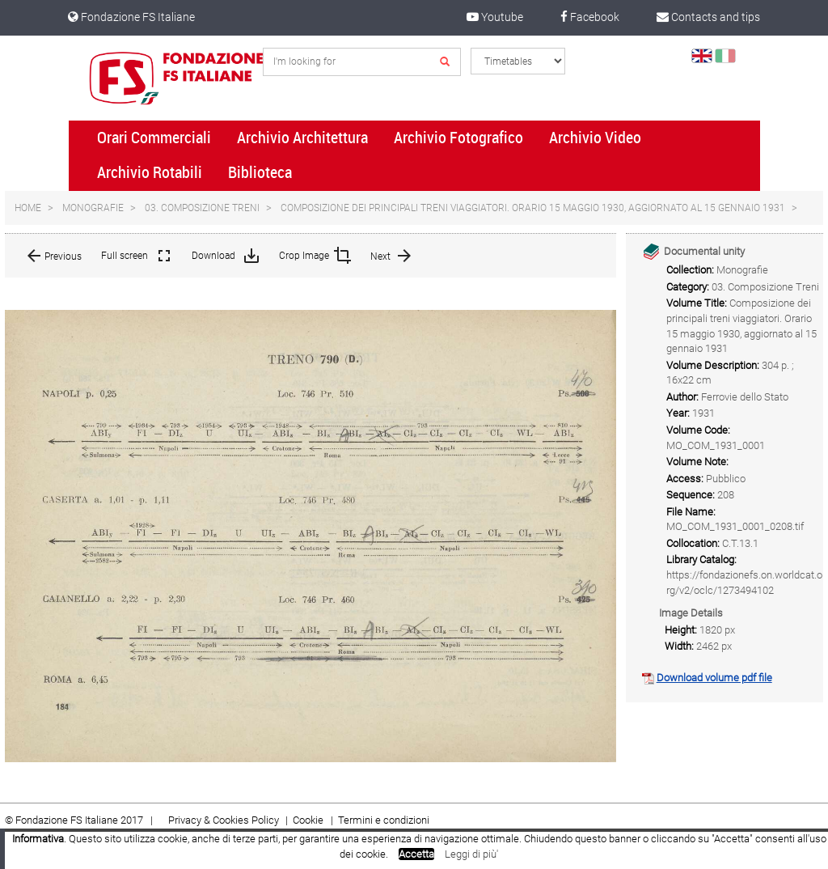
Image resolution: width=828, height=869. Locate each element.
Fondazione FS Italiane (131, 17)
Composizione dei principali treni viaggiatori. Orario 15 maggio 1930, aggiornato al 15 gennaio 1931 (533, 208)
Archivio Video (595, 137)
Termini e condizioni (383, 820)
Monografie (93, 208)
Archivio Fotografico (458, 137)
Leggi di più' (471, 854)
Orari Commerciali (154, 137)
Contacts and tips (708, 17)
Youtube (495, 17)
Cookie (309, 820)
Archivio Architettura (302, 137)
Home (28, 208)
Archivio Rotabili (149, 172)
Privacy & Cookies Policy (223, 820)
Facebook (589, 17)
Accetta (416, 854)
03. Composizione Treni (202, 208)
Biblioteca (260, 172)
